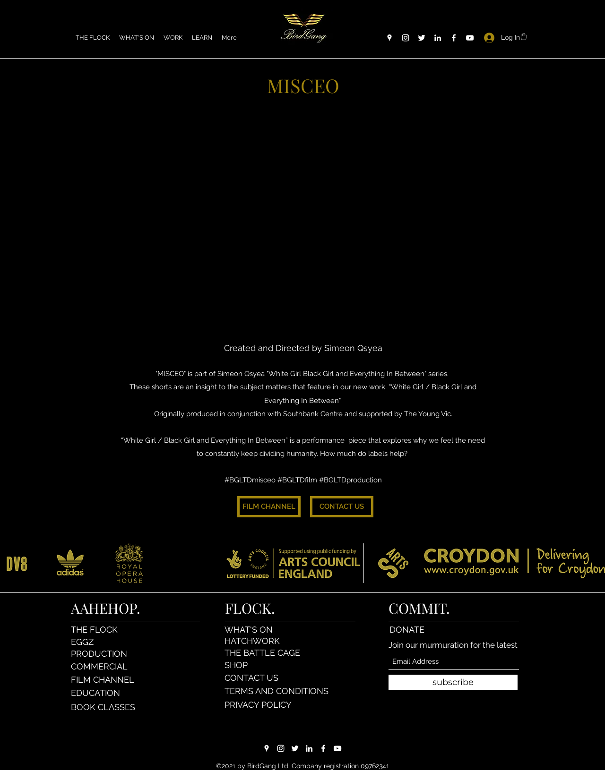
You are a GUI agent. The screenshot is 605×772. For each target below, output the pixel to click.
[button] (173, 38)
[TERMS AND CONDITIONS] (278, 691)
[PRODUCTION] (104, 654)
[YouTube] (470, 38)
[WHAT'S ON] (258, 629)
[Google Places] (389, 38)
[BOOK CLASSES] (104, 707)
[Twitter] (421, 38)
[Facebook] (453, 38)
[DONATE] (422, 629)
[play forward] (593, 563)
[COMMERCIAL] (104, 666)
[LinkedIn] (437, 38)
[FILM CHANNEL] (269, 506)
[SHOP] (258, 665)
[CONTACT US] (341, 506)
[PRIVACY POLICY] (260, 705)
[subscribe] (453, 682)
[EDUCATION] (104, 693)
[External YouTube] (303, 221)
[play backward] (12, 563)
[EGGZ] (104, 641)
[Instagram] (405, 38)
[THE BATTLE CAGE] (274, 653)
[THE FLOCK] (104, 629)
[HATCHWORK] (258, 640)
